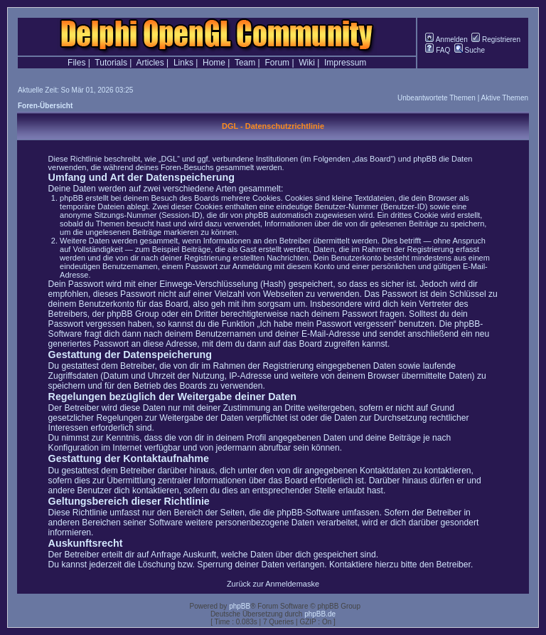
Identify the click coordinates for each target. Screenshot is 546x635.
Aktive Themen (504, 98)
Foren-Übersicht (45, 106)
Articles (150, 63)
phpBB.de (320, 614)
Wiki (307, 63)
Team (245, 63)
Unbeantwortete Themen (436, 98)
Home (214, 63)
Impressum (345, 63)
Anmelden (446, 39)
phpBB (239, 606)
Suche (469, 50)
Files (76, 63)
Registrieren (495, 39)
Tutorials (111, 63)
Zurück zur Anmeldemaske (273, 583)
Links (183, 63)
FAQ (437, 50)
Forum (276, 63)
